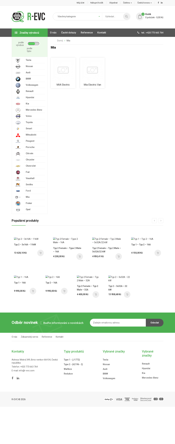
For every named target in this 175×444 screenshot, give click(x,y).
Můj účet (80, 3)
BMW (105, 410)
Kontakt (59, 374)
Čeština (127, 3)
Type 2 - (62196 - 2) (73, 401)
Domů (60, 40)
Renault (146, 401)
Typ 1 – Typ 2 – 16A (140, 270)
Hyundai (146, 405)
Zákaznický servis (29, 374)
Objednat (113, 3)
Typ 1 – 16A (20, 321)
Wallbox (68, 406)
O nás (14, 374)
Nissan (106, 401)
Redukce (68, 410)
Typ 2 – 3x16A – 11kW (25, 270)
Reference (47, 374)
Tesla (105, 396)
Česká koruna (144, 3)
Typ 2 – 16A (49, 321)
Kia (143, 410)
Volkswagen (109, 415)
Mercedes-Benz (150, 415)
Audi (105, 406)
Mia (68, 40)
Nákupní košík (96, 3)
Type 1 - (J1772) (72, 396)
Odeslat (154, 359)
